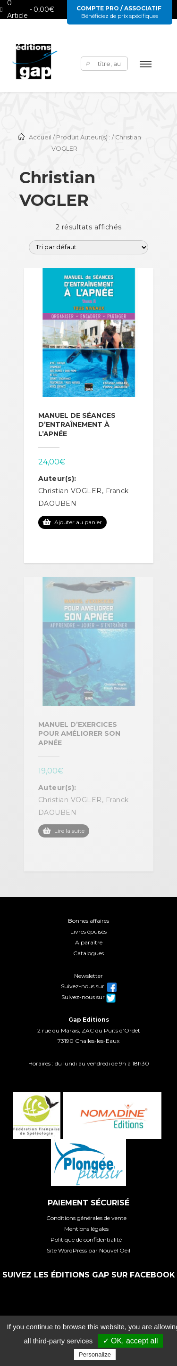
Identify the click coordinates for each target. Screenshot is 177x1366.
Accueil (40, 137)
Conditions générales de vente (86, 1217)
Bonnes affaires (88, 920)
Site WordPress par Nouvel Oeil (88, 1250)
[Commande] (88, 247)
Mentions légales (86, 1228)
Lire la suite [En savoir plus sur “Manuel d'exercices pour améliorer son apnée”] (69, 830)
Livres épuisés (88, 931)
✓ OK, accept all (130, 1341)
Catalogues (88, 953)
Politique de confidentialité (86, 1239)
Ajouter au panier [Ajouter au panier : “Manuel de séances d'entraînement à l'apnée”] (78, 522)
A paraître (88, 942)
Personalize (95, 1354)
